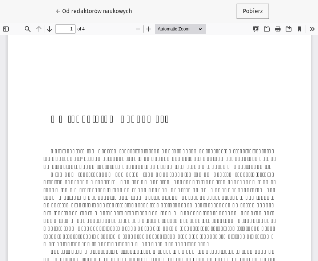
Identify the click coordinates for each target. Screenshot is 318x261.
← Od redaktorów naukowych (96, 10)
